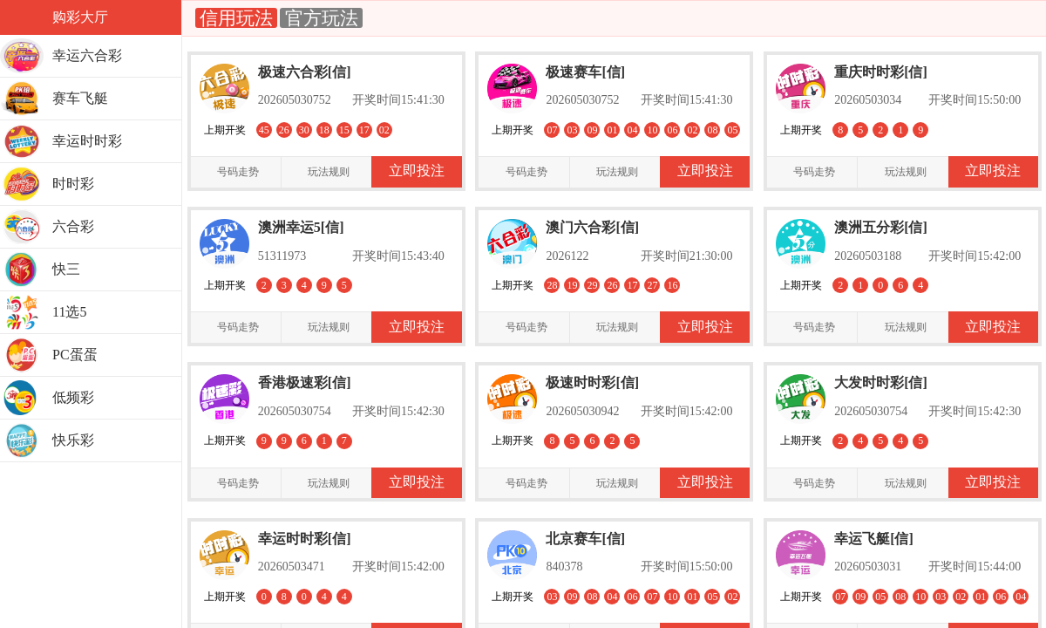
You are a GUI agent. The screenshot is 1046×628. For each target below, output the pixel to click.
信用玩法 (236, 18)
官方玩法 (321, 18)
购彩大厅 (80, 17)
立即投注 (417, 170)
